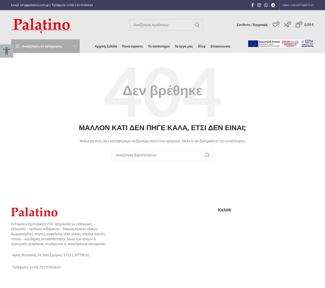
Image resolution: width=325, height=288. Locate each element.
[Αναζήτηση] (166, 25)
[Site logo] (42, 24)
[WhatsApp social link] (266, 5)
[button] (6, 51)
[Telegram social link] (273, 5)
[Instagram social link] (259, 5)
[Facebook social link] (253, 5)
